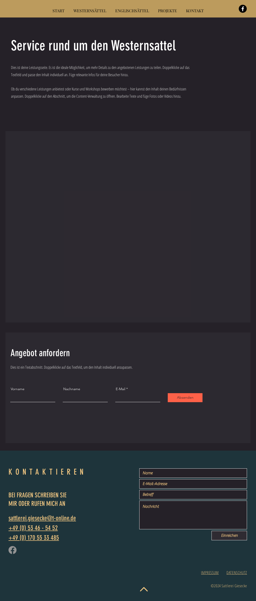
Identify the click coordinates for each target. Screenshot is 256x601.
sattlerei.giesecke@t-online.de (42, 518)
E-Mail (120, 389)
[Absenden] (185, 397)
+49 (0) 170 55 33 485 (33, 538)
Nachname (71, 389)
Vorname (17, 389)
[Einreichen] (229, 535)
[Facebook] (243, 9)
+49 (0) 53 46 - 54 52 (33, 528)
